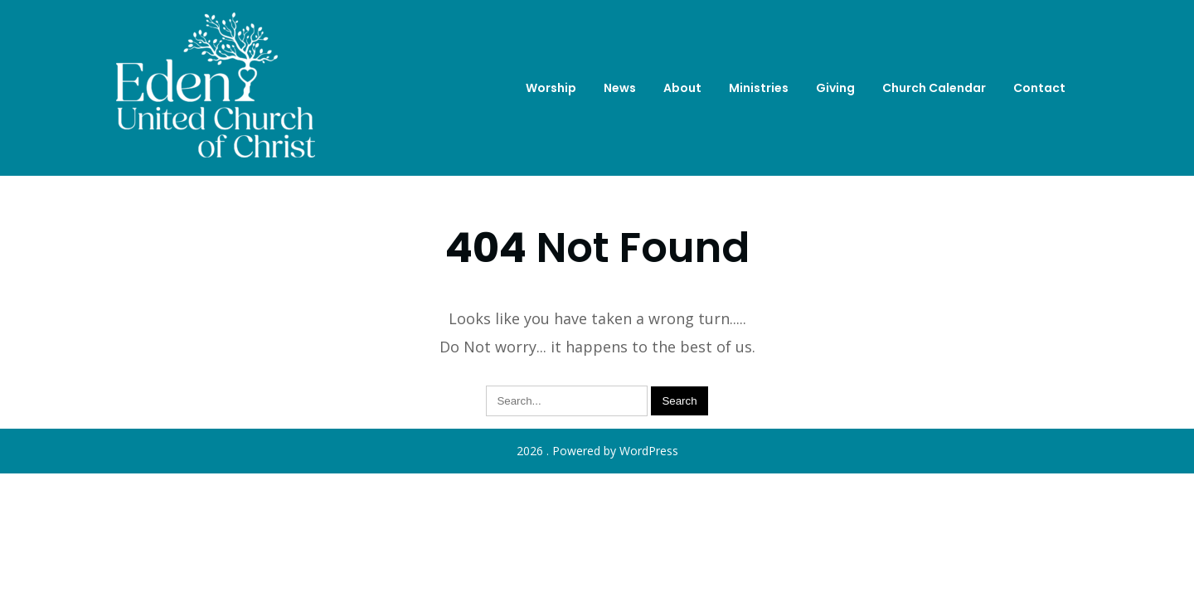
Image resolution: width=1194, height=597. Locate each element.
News (620, 88)
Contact (1039, 88)
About (682, 88)
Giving (835, 88)
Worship (551, 88)
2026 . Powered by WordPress (597, 451)
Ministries (759, 88)
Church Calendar (934, 88)
